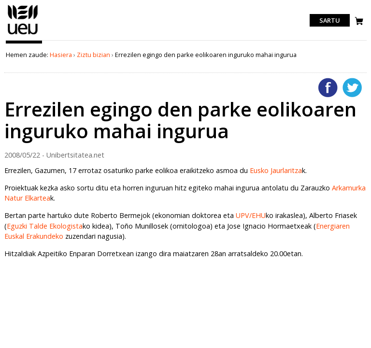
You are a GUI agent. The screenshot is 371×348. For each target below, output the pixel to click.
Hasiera (61, 54)
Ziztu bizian (93, 54)
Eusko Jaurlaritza (276, 170)
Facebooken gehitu (328, 87)
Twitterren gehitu (352, 87)
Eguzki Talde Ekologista (45, 226)
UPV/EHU (251, 215)
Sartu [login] (329, 20)
